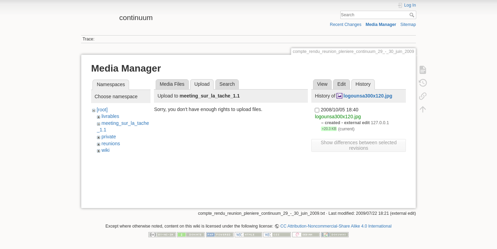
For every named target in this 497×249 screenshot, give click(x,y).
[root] (102, 109)
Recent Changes (345, 24)
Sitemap (408, 24)
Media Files (172, 84)
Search (412, 14)
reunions (110, 143)
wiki (105, 150)
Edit (341, 84)
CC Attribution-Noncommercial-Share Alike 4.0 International (335, 226)
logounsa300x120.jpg (367, 96)
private (108, 136)
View (322, 84)
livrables (110, 116)
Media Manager (381, 24)
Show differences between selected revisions (359, 145)
